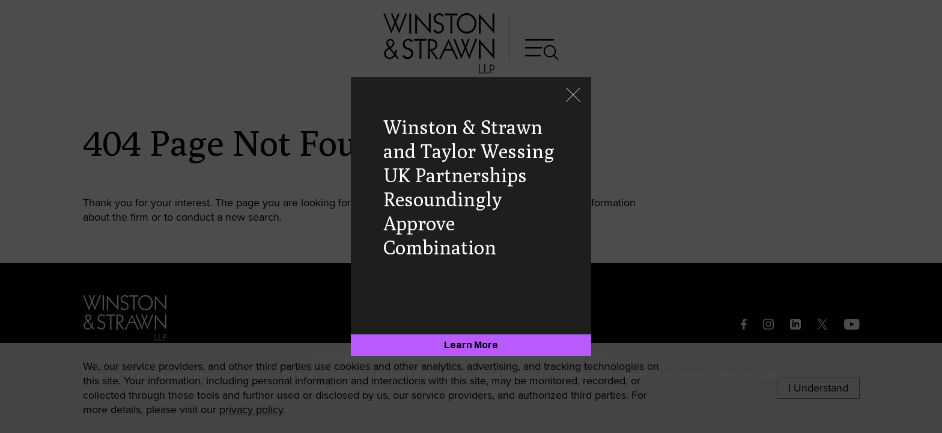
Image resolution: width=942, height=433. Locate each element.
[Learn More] (471, 345)
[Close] (573, 96)
